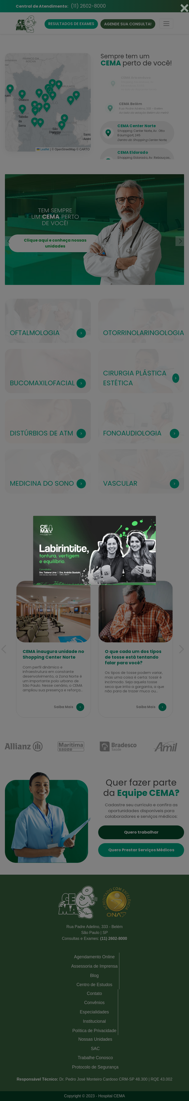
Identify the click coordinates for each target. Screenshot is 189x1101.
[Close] (184, 8)
